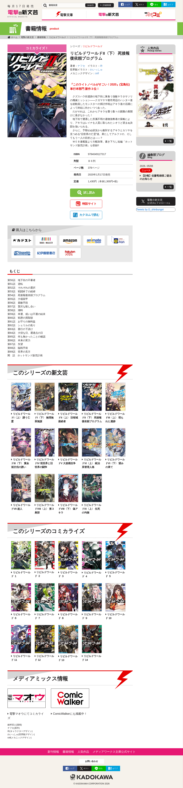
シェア (127, 5)
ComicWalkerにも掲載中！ (70, 713)
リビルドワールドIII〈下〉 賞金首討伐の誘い (20, 463)
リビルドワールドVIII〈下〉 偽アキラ (68, 509)
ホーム (14, 37)
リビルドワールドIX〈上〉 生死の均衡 (91, 509)
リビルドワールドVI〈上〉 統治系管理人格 (91, 463)
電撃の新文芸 (27, 37)
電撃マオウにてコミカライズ (26, 716)
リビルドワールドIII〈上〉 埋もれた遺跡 (115, 417)
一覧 (169, 141)
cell (97, 73)
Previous (156, 58)
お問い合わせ (91, 761)
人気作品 (83, 751)
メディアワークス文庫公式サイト (114, 751)
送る (156, 5)
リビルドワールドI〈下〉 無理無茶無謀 (44, 417)
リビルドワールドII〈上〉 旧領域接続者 (68, 417)
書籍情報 (41, 37)
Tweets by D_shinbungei (150, 209)
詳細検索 (107, 5)
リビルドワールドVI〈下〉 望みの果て (115, 463)
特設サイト (89, 203)
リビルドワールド (57, 37)
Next (156, 132)
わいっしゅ (96, 69)
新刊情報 (53, 751)
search (90, 5)
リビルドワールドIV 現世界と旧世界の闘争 (44, 463)
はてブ (170, 5)
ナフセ (81, 65)
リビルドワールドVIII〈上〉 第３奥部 (44, 509)
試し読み (89, 192)
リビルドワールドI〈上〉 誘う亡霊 (20, 417)
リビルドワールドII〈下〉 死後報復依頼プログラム (92, 417)
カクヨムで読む (89, 214)
